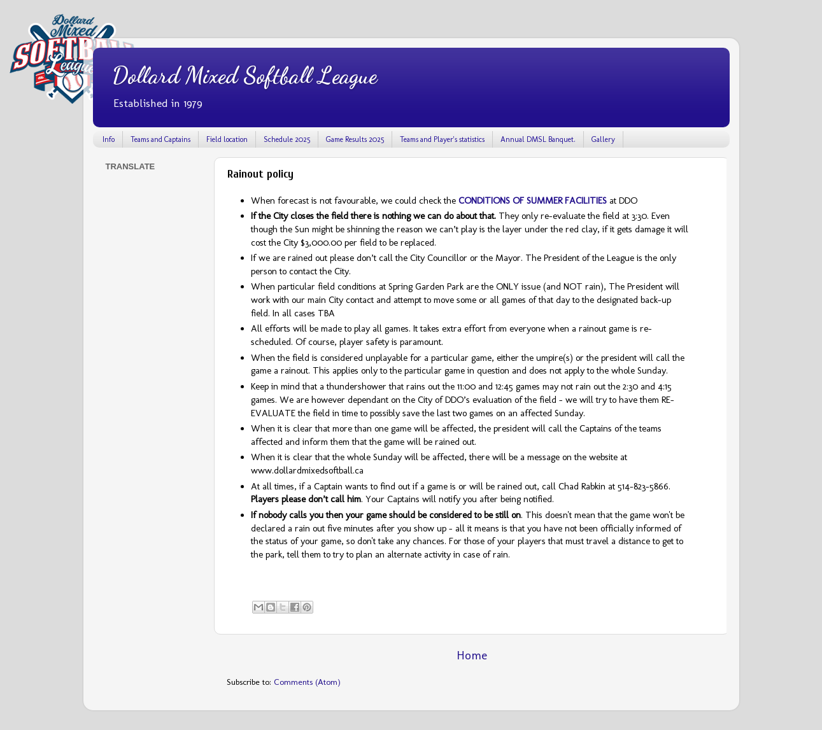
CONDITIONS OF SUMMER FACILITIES (532, 200)
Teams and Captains (160, 139)
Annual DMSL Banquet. (538, 139)
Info (109, 139)
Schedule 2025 (287, 139)
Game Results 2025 (355, 139)
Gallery (603, 139)
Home (472, 655)
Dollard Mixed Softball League (244, 75)
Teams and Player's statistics (442, 139)
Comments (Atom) (307, 682)
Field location (227, 139)
